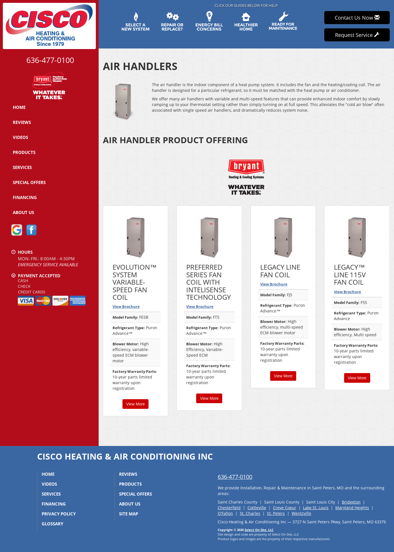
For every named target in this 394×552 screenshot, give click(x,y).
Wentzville (301, 513)
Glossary (52, 523)
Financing (25, 197)
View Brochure (126, 306)
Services (22, 167)
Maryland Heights (352, 507)
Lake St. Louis (316, 507)
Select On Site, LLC (259, 530)
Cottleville (256, 507)
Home (19, 107)
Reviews (22, 122)
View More (135, 404)
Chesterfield (229, 507)
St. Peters (276, 513)
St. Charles (250, 513)
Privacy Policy (59, 514)
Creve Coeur (284, 507)
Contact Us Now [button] (357, 17)
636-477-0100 (235, 477)
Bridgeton (351, 502)
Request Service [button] (357, 34)
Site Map (128, 514)
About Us (23, 212)
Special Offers (29, 182)
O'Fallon (225, 513)
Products (24, 152)
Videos (20, 137)
